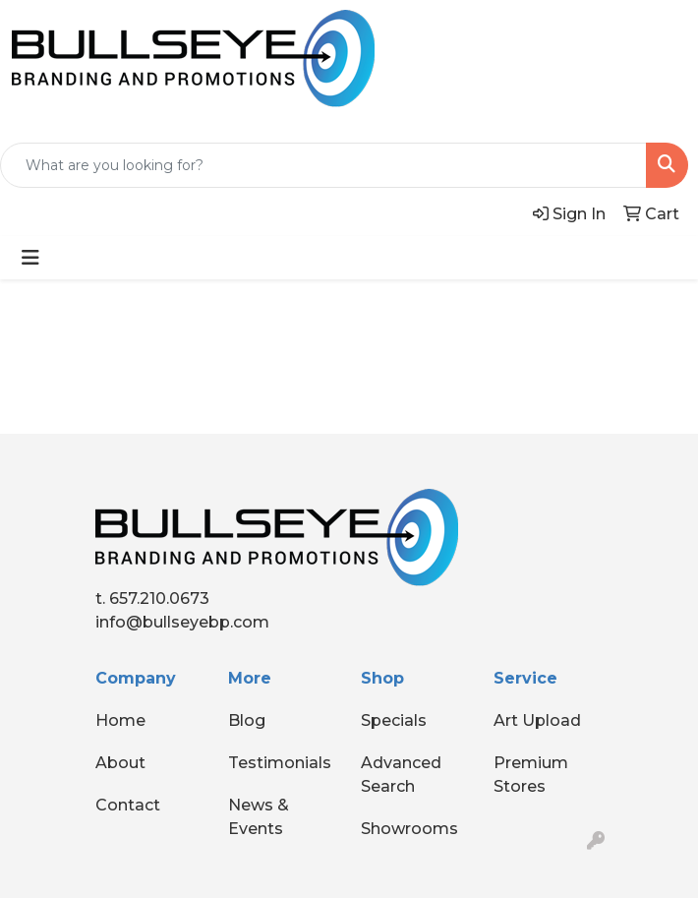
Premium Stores (531, 774)
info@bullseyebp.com (182, 622)
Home (120, 720)
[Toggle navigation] (30, 257)
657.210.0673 (159, 598)
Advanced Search (401, 774)
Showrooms (409, 828)
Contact (127, 805)
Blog (246, 720)
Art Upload (537, 720)
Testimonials (279, 762)
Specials (394, 720)
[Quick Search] (323, 165)
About (120, 762)
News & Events (258, 817)
